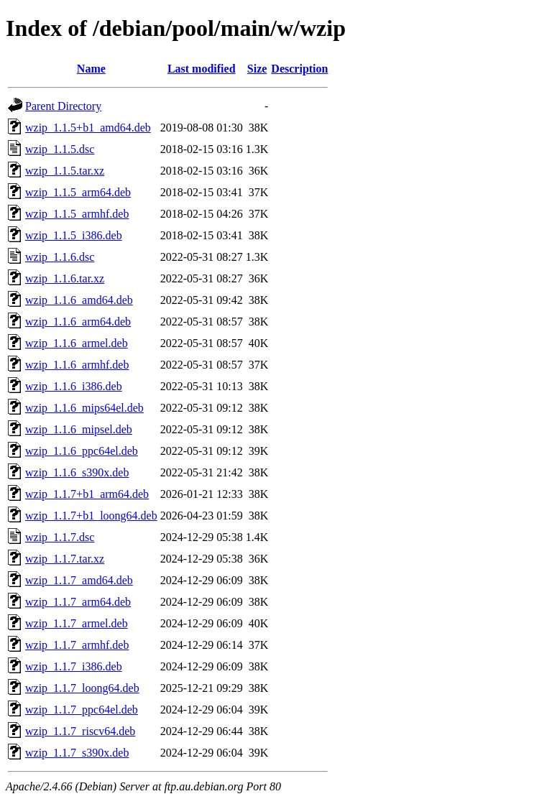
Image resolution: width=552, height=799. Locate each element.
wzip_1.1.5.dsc (59, 149)
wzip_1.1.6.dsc (59, 257)
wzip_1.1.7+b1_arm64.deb (87, 494)
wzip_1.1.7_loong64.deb (82, 688)
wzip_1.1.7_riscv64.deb (80, 731)
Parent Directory (63, 106)
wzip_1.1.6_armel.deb (76, 343)
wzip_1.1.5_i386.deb (73, 235)
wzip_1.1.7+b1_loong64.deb (91, 515)
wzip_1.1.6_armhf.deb (77, 365)
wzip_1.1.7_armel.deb (76, 623)
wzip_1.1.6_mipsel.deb (78, 429)
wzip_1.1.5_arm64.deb (78, 192)
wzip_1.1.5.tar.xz (64, 171)
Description (299, 69)
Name (91, 69)
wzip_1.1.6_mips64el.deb (84, 408)
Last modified (201, 69)
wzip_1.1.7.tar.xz (64, 559)
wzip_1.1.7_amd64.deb (79, 580)
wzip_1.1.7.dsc (59, 537)
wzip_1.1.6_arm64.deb (78, 321)
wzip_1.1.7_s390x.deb (77, 753)
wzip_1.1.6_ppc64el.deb (81, 451)
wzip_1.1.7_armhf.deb (77, 645)
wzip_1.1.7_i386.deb (73, 666)
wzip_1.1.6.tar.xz (64, 278)
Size (257, 69)
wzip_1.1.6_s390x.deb (77, 472)
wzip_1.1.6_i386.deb (73, 386)
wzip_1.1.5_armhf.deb (77, 214)
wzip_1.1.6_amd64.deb (79, 300)
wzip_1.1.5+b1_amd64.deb (88, 127)
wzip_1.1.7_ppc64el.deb (81, 709)
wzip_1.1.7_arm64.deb (78, 602)
